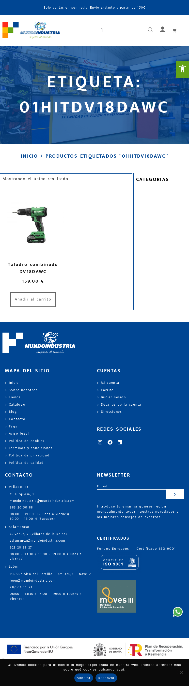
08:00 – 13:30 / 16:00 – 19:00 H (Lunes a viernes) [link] (46, 557)
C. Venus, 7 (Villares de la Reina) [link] (38, 534)
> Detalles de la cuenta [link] (119, 405)
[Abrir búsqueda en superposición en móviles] (150, 30)
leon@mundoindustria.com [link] (33, 580)
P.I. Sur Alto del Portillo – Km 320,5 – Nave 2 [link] (50, 574)
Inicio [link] (29, 156)
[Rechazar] (181, 672)
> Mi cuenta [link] (108, 383)
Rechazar (106, 678)
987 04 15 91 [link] (21, 587)
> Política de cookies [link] (25, 441)
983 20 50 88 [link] (21, 507)
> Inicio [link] (12, 383)
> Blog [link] (11, 412)
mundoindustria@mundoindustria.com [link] (42, 501)
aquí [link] (121, 669)
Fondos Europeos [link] (114, 549)
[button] (102, 30)
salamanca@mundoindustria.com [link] (37, 540)
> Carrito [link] (105, 390)
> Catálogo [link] (15, 405)
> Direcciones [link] (109, 412)
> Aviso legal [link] (17, 434)
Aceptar (84, 678)
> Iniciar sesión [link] (111, 397)
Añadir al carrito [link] (33, 299)
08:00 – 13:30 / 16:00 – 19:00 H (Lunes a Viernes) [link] (46, 596)
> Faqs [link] (11, 426)
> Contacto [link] (15, 419)
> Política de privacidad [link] (27, 455)
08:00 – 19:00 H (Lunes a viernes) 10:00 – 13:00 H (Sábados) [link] (39, 516)
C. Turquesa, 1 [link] (22, 494)
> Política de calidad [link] (24, 463)
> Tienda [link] (13, 397)
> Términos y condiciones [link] (28, 448)
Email (102, 486)
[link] (182, 69)
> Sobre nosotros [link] (21, 390)
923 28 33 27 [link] (21, 547)
